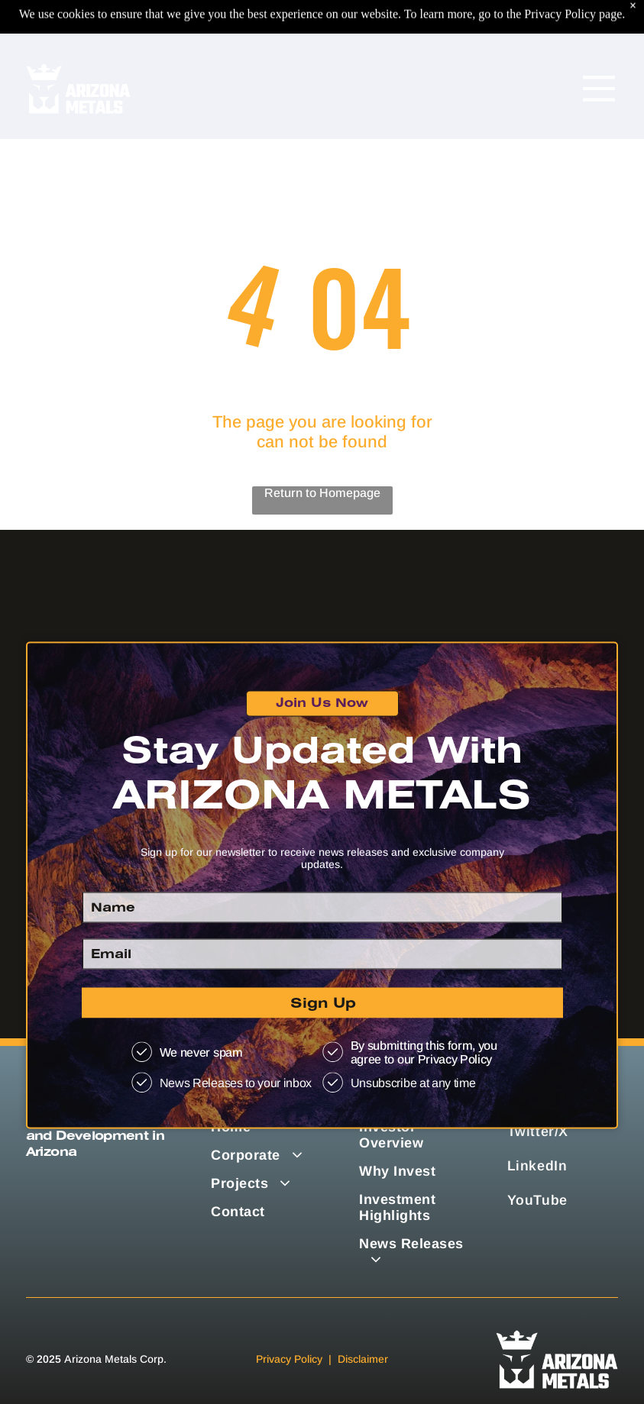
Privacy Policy (289, 1359)
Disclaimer (363, 1359)
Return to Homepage (322, 492)
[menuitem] (414, 1252)
